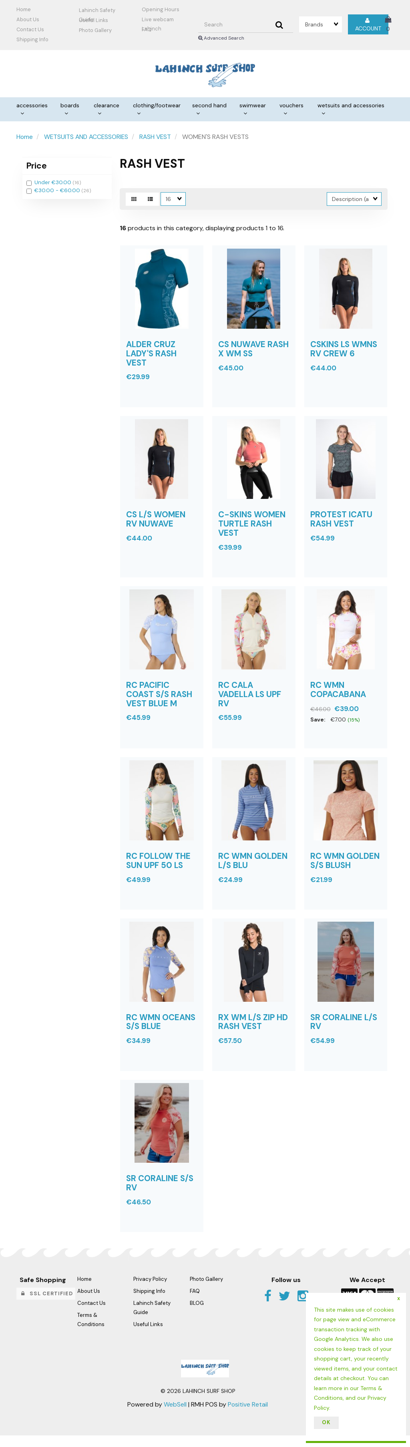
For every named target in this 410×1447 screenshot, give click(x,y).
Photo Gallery (95, 30)
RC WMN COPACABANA (338, 696)
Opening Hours (160, 9)
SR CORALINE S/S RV (160, 1195)
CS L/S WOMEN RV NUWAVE (156, 524)
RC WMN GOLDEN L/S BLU (253, 868)
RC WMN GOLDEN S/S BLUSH (345, 868)
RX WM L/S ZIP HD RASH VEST (253, 1031)
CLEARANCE (106, 106)
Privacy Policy (150, 1291)
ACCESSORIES (32, 106)
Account (368, 24)
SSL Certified (47, 1305)
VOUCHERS (291, 106)
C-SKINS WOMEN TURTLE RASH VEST (252, 528)
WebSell (175, 1416)
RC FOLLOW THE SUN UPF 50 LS (158, 868)
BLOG (197, 1314)
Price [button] (36, 166)
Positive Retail (248, 1416)
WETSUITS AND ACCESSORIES (351, 106)
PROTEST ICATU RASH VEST (341, 524)
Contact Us (30, 29)
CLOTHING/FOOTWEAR (157, 106)
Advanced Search (221, 38)
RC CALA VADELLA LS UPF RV (250, 700)
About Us (27, 19)
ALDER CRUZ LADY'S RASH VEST (152, 356)
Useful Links (93, 20)
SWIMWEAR (252, 106)
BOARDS (69, 106)
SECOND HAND (209, 106)
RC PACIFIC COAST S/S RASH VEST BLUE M (160, 700)
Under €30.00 (53, 183)
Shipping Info (149, 1302)
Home (23, 9)
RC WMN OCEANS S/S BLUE (161, 1031)
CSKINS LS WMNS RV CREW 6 (344, 352)
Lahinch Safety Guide (97, 11)
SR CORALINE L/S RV (344, 1031)
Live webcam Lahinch (158, 20)
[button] (388, 24)
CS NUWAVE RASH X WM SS (248, 352)
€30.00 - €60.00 (58, 191)
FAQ (147, 29)
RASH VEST (158, 137)
